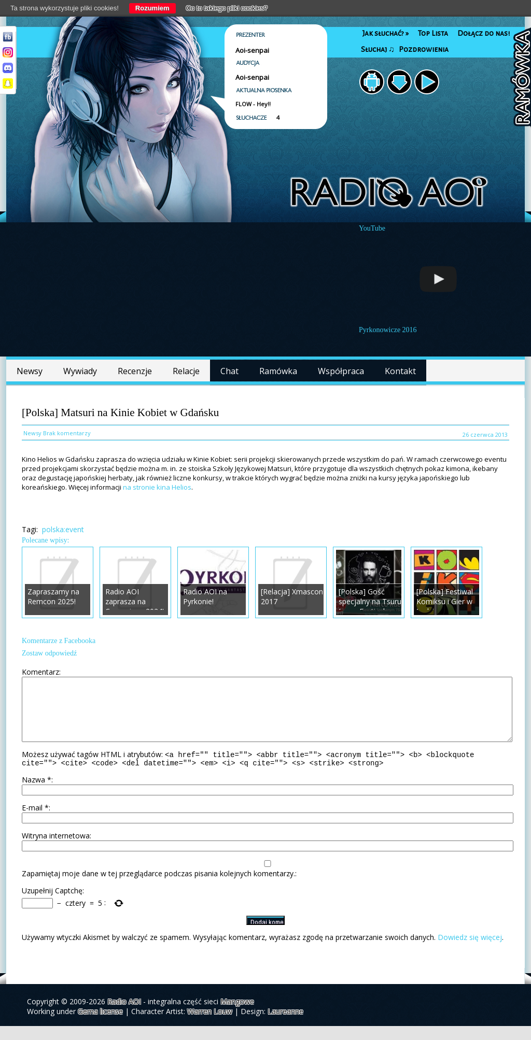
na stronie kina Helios (157, 487)
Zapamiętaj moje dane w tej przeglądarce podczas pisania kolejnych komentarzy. (158, 887)
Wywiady (80, 371)
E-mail (35, 822)
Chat (229, 371)
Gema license (100, 1025)
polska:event (63, 529)
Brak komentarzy (67, 433)
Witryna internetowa (56, 849)
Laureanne (285, 1025)
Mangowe (237, 1015)
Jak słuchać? (385, 33)
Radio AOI (124, 1015)
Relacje (186, 371)
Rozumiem (152, 8)
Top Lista (433, 33)
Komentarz (40, 672)
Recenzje (135, 371)
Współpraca (341, 371)
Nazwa (36, 794)
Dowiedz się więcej (470, 951)
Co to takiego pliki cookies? (227, 8)
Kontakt (400, 371)
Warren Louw (209, 1025)
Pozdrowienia (424, 49)
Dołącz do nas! (483, 33)
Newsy (30, 371)
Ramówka (278, 371)
